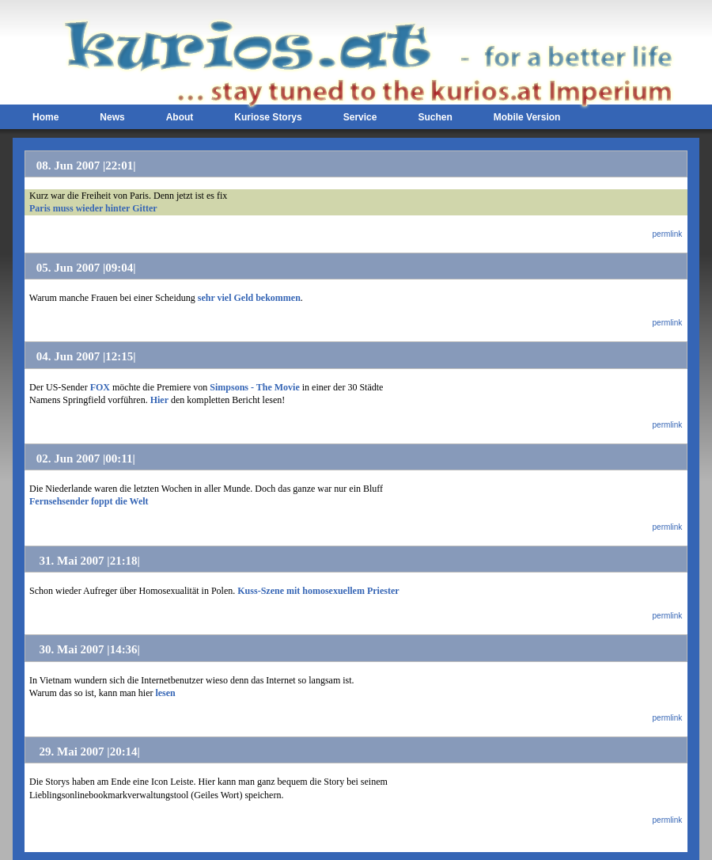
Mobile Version (527, 117)
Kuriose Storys (267, 117)
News (112, 117)
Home (45, 117)
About (180, 117)
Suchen (435, 117)
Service (360, 117)
